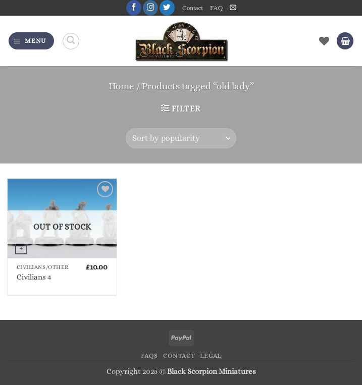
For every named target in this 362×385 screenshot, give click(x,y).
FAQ (216, 8)
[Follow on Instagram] (150, 8)
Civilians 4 (34, 277)
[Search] (71, 41)
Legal (210, 355)
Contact (192, 8)
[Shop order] (181, 138)
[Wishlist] (324, 41)
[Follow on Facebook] (133, 8)
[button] (233, 7)
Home (121, 86)
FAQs (149, 355)
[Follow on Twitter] (167, 8)
